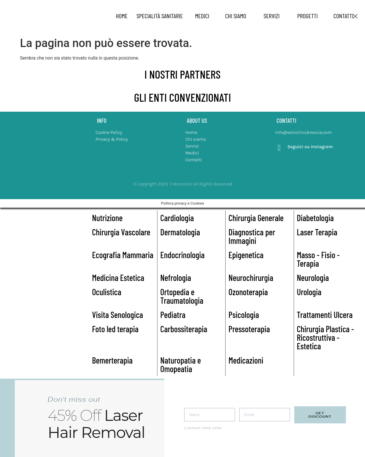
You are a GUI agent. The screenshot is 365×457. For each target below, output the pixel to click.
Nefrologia (175, 277)
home (121, 15)
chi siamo (235, 15)
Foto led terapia (115, 329)
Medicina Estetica (118, 277)
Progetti (307, 15)
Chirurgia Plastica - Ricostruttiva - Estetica (325, 337)
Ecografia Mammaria (122, 255)
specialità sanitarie (160, 15)
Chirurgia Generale (255, 218)
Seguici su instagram (310, 146)
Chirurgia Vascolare (121, 232)
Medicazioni (245, 360)
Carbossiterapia (183, 329)
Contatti (343, 15)
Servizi (271, 15)
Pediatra (172, 314)
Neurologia (313, 277)
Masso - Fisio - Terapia (318, 259)
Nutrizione (107, 218)
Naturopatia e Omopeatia (180, 364)
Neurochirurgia (250, 277)
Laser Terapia (317, 232)
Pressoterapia (249, 329)
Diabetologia (315, 218)
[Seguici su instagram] (279, 148)
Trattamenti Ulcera (325, 314)
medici (202, 15)
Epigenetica (245, 255)
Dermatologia (180, 232)
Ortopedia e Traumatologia (181, 296)
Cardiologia (177, 218)
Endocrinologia (182, 255)
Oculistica (106, 292)
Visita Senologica (117, 314)
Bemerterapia (112, 360)
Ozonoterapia (248, 292)
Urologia (309, 292)
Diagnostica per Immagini (251, 236)
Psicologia (243, 314)
